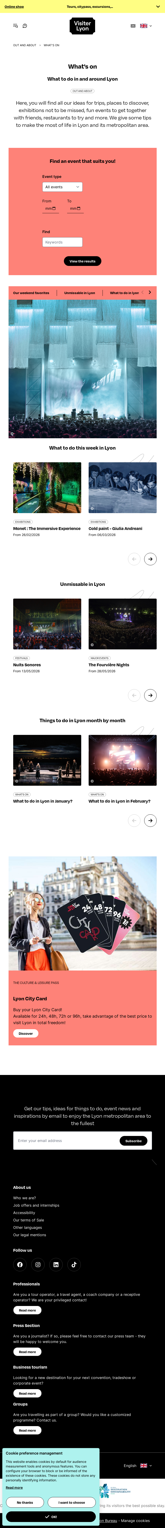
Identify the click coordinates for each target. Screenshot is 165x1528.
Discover (26, 1033)
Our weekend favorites (31, 292)
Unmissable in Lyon (79, 292)
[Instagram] (38, 1264)
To (69, 201)
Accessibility (24, 1212)
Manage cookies (135, 1520)
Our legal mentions (29, 1235)
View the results (83, 261)
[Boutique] (133, 26)
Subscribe (133, 1140)
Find (46, 231)
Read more (27, 1310)
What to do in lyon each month (134, 292)
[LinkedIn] (56, 1264)
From (46, 201)
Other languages (27, 1227)
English (138, 1465)
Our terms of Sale (28, 1220)
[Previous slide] (142, 292)
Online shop (14, 6)
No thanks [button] (25, 1502)
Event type (51, 176)
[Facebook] (20, 1264)
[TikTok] (74, 1264)
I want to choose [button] (72, 1502)
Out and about (24, 45)
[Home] (82, 26)
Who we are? (24, 1198)
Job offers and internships (36, 1205)
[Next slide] (149, 292)
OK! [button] (51, 1516)
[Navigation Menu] (15, 26)
